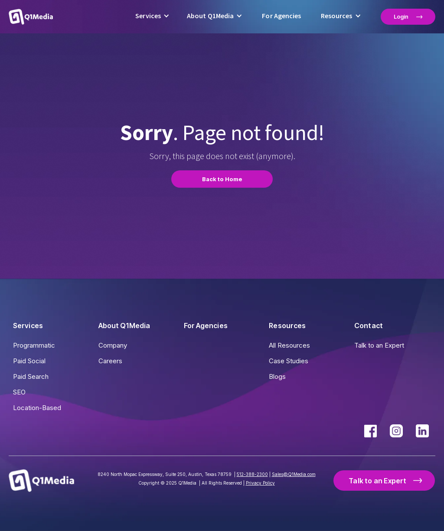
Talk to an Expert (379, 345)
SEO (19, 392)
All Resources (289, 345)
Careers (110, 361)
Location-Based (37, 408)
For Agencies (281, 16)
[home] (31, 16)
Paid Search (31, 376)
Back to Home (222, 179)
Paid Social (29, 361)
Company (112, 345)
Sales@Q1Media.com (294, 474)
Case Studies (288, 361)
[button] (152, 17)
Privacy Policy (260, 482)
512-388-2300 (252, 474)
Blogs (277, 376)
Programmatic (34, 345)
